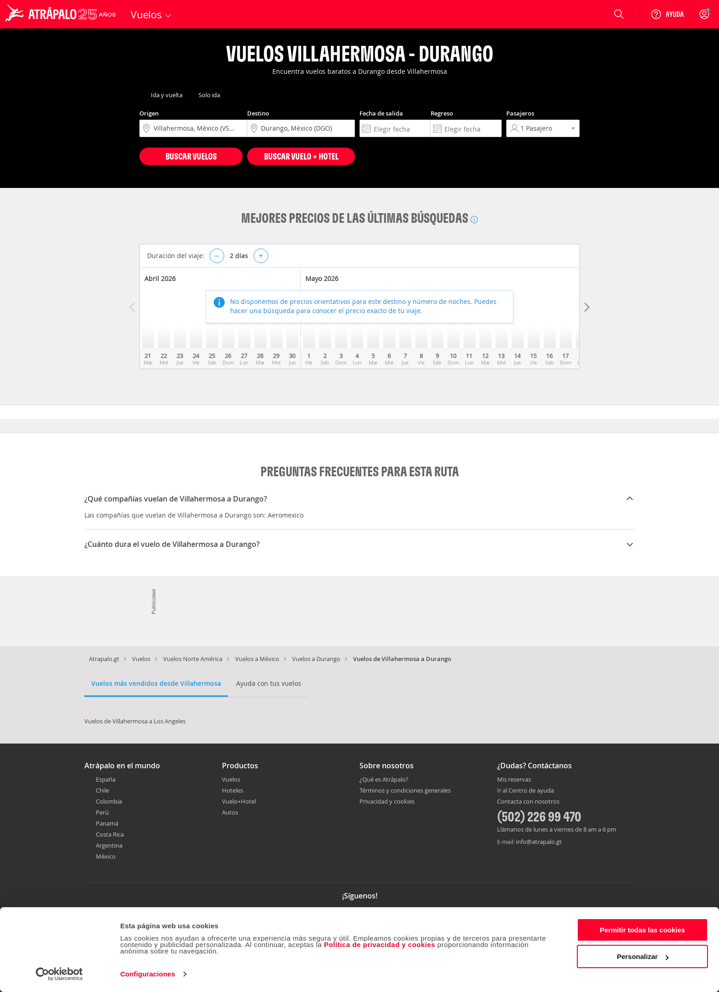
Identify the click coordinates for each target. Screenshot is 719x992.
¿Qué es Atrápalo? (384, 779)
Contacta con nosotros (528, 801)
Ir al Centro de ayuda (525, 790)
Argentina (109, 845)
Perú (102, 812)
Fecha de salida (381, 113)
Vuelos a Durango (316, 659)
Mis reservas (514, 779)
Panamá (107, 823)
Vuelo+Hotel (239, 801)
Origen (149, 113)
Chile (102, 790)
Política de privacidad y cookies (379, 944)
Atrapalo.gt (104, 659)
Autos (230, 812)
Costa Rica (110, 834)
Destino (258, 113)
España (106, 779)
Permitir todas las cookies (642, 930)
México (106, 856)
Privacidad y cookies (387, 801)
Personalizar (643, 956)
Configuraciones (147, 974)
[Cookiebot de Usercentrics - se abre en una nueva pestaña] (59, 974)
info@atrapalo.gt (539, 842)
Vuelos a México (257, 659)
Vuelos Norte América (192, 659)
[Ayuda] (667, 14)
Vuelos (141, 659)
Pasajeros (520, 113)
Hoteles (232, 790)
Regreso (442, 113)
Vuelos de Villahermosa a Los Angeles (135, 721)
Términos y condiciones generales (405, 790)
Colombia (109, 801)
